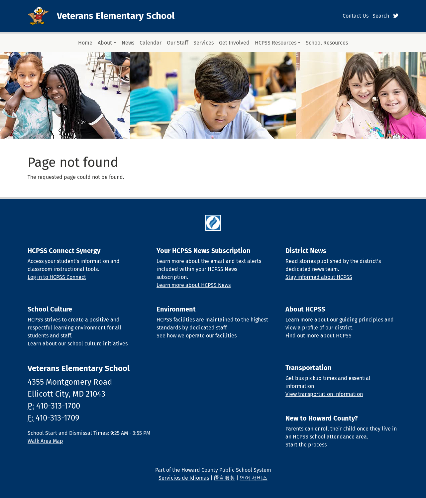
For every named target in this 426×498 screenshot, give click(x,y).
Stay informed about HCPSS (318, 277)
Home (85, 43)
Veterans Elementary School (115, 15)
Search (381, 16)
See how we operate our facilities (197, 335)
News (128, 43)
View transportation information (324, 394)
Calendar (150, 43)
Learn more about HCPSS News (194, 285)
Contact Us (356, 16)
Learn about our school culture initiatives (78, 343)
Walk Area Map (45, 441)
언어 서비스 (253, 478)
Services (203, 43)
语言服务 (224, 478)
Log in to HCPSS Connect (57, 277)
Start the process (306, 444)
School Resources (327, 43)
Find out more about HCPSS (318, 335)
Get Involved (234, 43)
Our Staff (177, 43)
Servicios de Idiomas (184, 478)
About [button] (105, 43)
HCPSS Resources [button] (275, 43)
